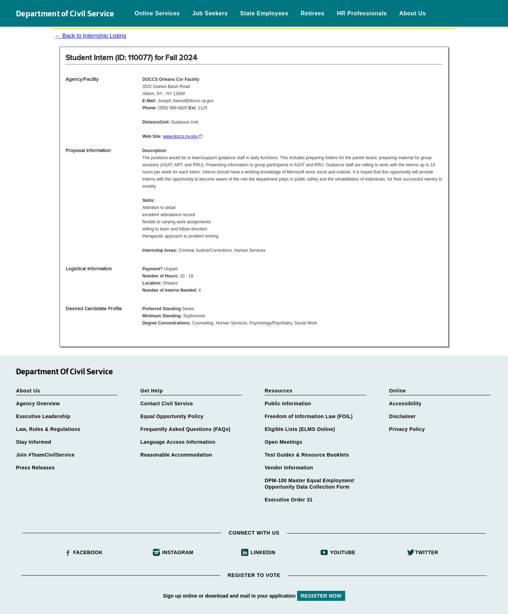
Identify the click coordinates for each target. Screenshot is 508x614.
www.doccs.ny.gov (180, 136)
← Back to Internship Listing (90, 36)
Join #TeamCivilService (45, 455)
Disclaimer (402, 416)
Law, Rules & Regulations (48, 429)
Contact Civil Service (166, 403)
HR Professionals (362, 13)
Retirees (313, 13)
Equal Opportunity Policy (171, 416)
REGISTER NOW (321, 596)
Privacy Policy (407, 429)
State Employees (264, 13)
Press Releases (35, 467)
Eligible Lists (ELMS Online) (300, 429)
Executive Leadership (43, 416)
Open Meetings (283, 442)
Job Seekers (210, 13)
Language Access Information (178, 442)
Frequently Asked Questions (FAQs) (185, 429)
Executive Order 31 (288, 500)
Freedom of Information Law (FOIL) (309, 416)
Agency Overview (38, 403)
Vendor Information (289, 467)
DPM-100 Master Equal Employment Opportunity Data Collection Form (309, 484)
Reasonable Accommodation (176, 455)
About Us (412, 13)
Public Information (288, 403)
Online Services (157, 13)
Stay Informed (33, 442)
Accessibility (405, 403)
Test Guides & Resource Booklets (307, 455)
